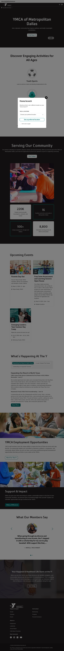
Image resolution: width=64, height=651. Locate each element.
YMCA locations (24, 111)
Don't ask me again (25, 124)
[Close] (46, 98)
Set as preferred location (32, 120)
